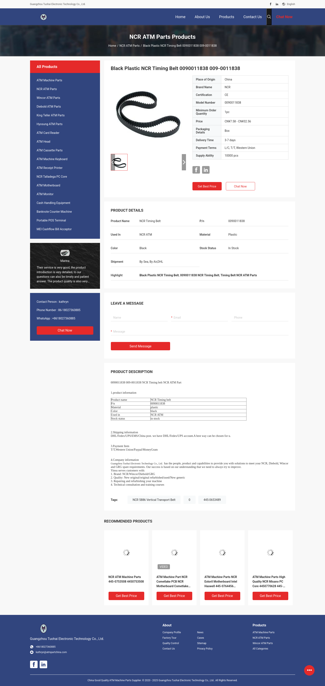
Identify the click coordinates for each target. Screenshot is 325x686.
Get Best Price (207, 186)
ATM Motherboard (48, 185)
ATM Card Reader (48, 132)
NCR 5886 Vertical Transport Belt (154, 499)
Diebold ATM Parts (49, 106)
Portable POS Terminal (51, 220)
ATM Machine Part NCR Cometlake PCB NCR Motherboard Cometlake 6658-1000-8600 (172, 581)
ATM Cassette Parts (50, 150)
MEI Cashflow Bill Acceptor (54, 229)
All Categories (260, 648)
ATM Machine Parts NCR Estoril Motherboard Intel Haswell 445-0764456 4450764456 (221, 581)
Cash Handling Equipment (53, 203)
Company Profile (172, 632)
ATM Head (43, 141)
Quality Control (171, 643)
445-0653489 (212, 499)
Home (112, 45)
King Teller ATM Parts (51, 115)
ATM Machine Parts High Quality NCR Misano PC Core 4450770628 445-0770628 (269, 581)
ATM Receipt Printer (50, 168)
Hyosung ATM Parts (50, 124)
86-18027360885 (69, 310)
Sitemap (201, 643)
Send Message (141, 346)
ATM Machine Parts (49, 80)
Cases (200, 637)
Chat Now (65, 330)
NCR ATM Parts (129, 45)
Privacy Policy (204, 648)
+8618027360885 (63, 318)
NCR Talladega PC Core (52, 176)
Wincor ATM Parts (48, 97)
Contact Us (169, 648)
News (200, 632)
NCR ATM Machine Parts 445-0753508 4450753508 (126, 579)
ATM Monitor (45, 194)
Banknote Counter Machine (54, 211)
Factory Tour (170, 637)
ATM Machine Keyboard (52, 159)
